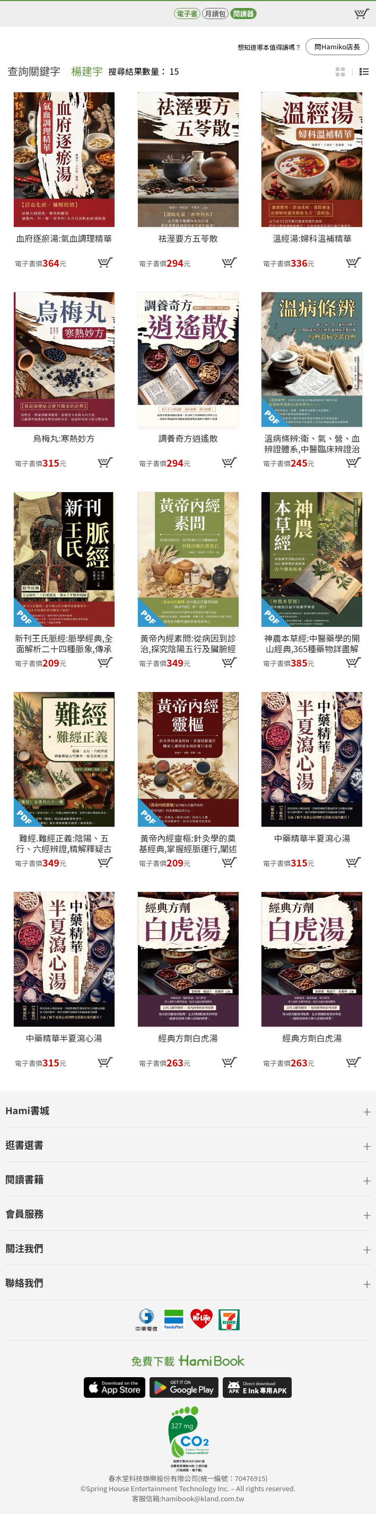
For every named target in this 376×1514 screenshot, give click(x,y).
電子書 (187, 13)
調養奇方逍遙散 (187, 438)
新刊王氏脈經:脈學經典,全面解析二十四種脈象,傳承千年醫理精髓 (64, 643)
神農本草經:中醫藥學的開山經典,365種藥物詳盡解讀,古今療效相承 (312, 643)
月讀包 (215, 13)
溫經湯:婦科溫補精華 (312, 238)
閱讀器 (243, 13)
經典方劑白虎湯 (187, 1038)
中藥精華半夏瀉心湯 (312, 838)
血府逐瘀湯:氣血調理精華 (63, 238)
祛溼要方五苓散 (187, 238)
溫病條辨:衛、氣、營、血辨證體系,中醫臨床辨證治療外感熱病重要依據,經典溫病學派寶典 (312, 443)
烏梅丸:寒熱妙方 (63, 438)
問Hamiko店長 (337, 46)
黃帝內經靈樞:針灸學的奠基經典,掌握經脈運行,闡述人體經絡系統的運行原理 (188, 843)
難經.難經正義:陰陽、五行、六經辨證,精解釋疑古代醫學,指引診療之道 (63, 843)
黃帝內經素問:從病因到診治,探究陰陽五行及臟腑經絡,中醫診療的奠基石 (187, 643)
